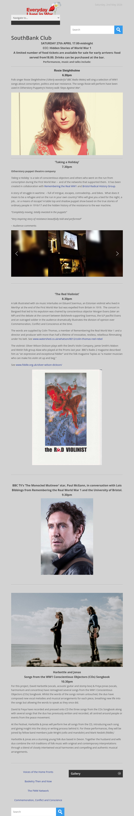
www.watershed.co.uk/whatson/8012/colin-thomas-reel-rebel (68, 339)
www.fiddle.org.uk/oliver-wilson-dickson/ (39, 364)
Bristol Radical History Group (99, 186)
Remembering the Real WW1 (60, 186)
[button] (16, 253)
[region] (67, 253)
